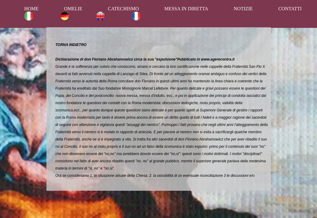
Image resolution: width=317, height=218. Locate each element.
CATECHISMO (123, 8)
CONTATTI (290, 8)
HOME (31, 8)
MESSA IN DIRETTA (186, 8)
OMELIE (73, 8)
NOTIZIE (243, 8)
